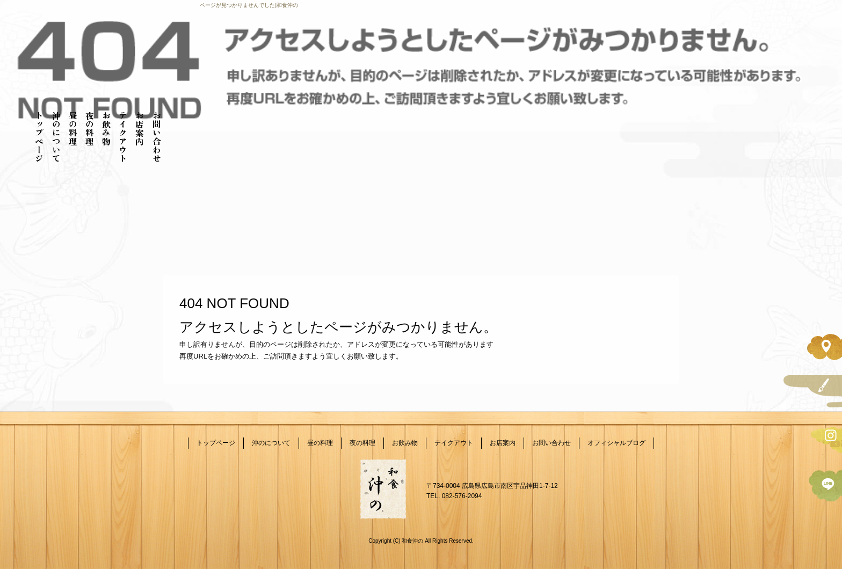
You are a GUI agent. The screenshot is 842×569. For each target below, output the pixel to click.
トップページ (39, 137)
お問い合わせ (157, 137)
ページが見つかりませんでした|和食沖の (249, 5)
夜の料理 (90, 128)
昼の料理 (73, 128)
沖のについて (56, 137)
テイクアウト (123, 137)
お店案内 (140, 128)
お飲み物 (106, 128)
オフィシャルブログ (616, 443)
